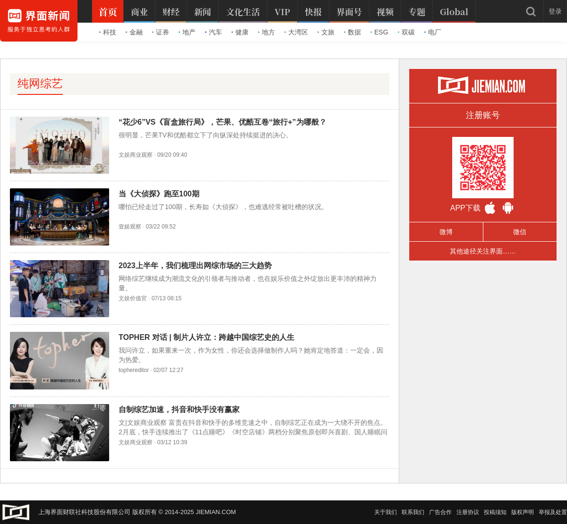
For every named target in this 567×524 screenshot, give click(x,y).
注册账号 (483, 115)
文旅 (326, 32)
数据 (352, 32)
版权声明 (522, 512)
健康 (240, 32)
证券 (160, 32)
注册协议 (467, 512)
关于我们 (385, 512)
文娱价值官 (133, 298)
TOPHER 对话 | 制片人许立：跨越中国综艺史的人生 (206, 337)
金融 (134, 32)
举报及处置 (553, 512)
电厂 (432, 32)
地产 (187, 32)
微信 (519, 232)
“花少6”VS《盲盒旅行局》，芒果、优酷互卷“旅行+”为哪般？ (222, 122)
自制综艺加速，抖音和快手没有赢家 (179, 410)
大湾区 (296, 32)
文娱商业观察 (136, 155)
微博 (446, 232)
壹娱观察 (130, 226)
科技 (107, 32)
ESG (379, 32)
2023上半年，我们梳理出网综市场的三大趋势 (195, 266)
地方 (266, 32)
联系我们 (413, 512)
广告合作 (440, 512)
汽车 (213, 32)
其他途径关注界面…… (483, 251)
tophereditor (134, 370)
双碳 (406, 32)
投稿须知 (495, 512)
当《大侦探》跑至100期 (159, 194)
